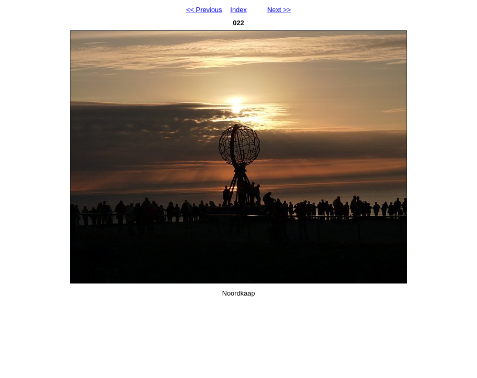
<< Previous (204, 10)
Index (238, 10)
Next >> (279, 10)
